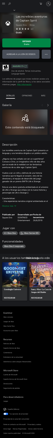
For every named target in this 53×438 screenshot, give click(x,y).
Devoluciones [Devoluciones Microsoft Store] (8, 384)
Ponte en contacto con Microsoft (14, 424)
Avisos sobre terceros (35, 429)
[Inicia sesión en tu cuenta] (48, 3)
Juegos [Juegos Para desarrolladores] (5, 401)
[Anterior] (42, 105)
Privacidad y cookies (34, 424)
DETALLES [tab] (10, 95)
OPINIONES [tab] (27, 95)
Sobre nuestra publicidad (11, 433)
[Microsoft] (26, 2)
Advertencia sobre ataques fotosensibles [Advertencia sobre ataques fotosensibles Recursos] (17, 361)
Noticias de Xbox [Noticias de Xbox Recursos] (9, 343)
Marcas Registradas (19, 429)
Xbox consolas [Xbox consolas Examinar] (8, 317)
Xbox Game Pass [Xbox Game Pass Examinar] (9, 326)
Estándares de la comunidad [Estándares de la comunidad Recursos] (13, 357)
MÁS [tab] (43, 95)
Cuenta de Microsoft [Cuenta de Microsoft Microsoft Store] (10, 374)
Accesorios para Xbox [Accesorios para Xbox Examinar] (10, 330)
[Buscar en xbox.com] (9, 3)
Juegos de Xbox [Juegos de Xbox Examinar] (8, 321)
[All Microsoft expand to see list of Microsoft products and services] (3, 3)
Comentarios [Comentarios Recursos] (7, 352)
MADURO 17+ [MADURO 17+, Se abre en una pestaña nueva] (20, 66)
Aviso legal (7, 429)
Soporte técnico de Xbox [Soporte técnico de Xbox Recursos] (11, 348)
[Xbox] (7, 10)
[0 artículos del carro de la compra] (41, 3)
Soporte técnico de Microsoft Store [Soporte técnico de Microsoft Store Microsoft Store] (15, 379)
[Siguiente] (48, 105)
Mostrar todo (32, 257)
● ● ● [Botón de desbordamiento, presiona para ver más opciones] (46, 54)
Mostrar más (9, 206)
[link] (14, 281)
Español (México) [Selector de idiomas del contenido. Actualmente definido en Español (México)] (13, 409)
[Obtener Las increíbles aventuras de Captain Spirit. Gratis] (26, 42)
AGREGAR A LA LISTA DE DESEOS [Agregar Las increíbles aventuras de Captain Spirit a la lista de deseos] (21, 54)
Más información (24, 84)
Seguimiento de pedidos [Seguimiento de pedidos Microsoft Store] (11, 388)
